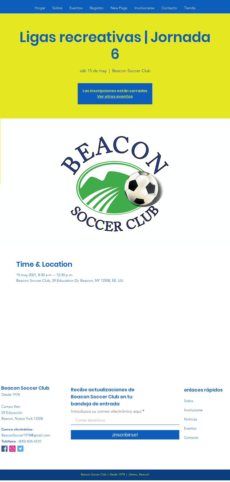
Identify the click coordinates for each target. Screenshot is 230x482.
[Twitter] (20, 449)
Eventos (190, 428)
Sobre (188, 401)
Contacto (191, 437)
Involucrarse (193, 410)
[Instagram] (12, 449)
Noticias (190, 419)
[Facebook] (4, 449)
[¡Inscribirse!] (125, 434)
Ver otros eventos (115, 96)
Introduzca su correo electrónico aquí (106, 411)
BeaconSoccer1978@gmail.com (25, 435)
